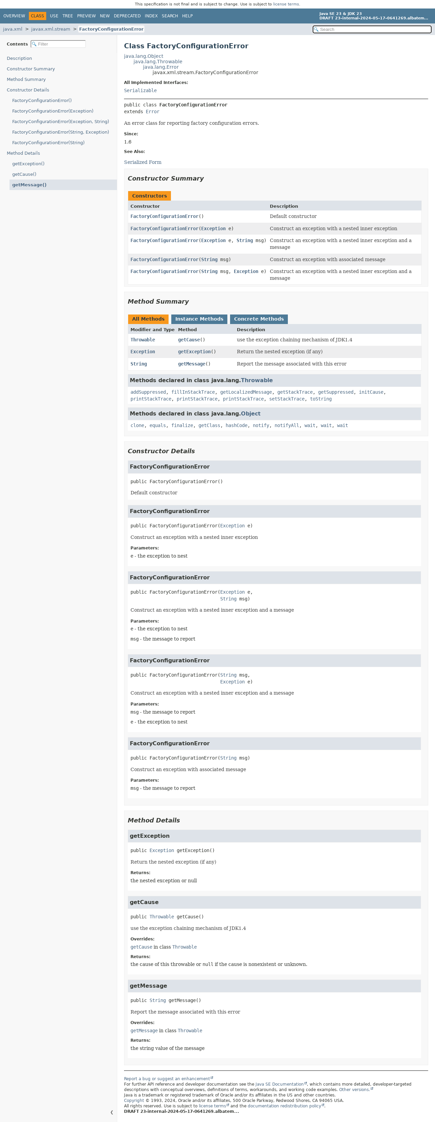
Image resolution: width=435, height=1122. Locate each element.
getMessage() (29, 184)
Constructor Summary (31, 68)
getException (194, 351)
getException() (28, 163)
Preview (86, 16)
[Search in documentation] (372, 29)
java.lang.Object (143, 56)
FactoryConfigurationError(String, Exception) (60, 132)
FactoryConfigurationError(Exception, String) (60, 121)
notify (261, 425)
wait (309, 425)
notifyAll (287, 425)
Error (152, 111)
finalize (182, 425)
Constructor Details (28, 89)
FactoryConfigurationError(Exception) (52, 111)
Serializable (140, 90)
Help (187, 16)
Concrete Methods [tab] (259, 319)
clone (137, 425)
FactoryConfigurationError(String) (48, 142)
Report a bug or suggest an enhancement (167, 1078)
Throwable (142, 339)
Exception (213, 228)
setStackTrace (286, 399)
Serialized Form (142, 162)
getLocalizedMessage (246, 392)
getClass (209, 425)
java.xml (12, 29)
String (245, 240)
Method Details (23, 153)
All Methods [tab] (148, 319)
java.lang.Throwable (158, 61)
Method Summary (26, 79)
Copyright (134, 1100)
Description (19, 58)
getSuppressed (335, 392)
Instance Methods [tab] (199, 319)
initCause (371, 392)
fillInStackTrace (193, 392)
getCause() (24, 174)
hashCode (236, 425)
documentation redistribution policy (284, 1106)
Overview (14, 16)
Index (151, 16)
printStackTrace (150, 399)
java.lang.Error (161, 67)
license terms (286, 4)
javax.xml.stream (50, 29)
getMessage (191, 364)
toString (321, 399)
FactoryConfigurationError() (42, 100)
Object (251, 413)
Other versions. (354, 1089)
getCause (189, 339)
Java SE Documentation (280, 1084)
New (105, 16)
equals (158, 425)
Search (170, 16)
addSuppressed (148, 392)
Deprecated (127, 16)
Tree (68, 16)
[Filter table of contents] (58, 44)
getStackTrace (295, 392)
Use (54, 16)
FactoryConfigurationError (111, 29)
